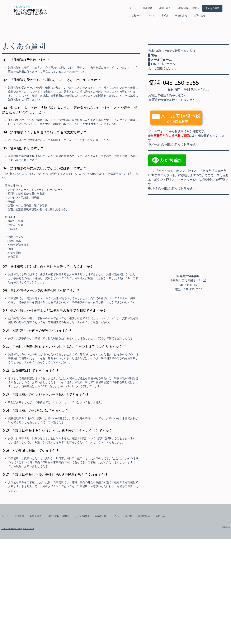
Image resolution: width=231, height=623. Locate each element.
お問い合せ (166, 15)
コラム (118, 15)
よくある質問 (179, 8)
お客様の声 (102, 15)
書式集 (132, 15)
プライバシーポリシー (44, 612)
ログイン (193, 610)
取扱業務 (114, 8)
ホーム (99, 8)
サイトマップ (61, 612)
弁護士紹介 (132, 8)
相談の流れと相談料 (155, 8)
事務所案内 (148, 15)
